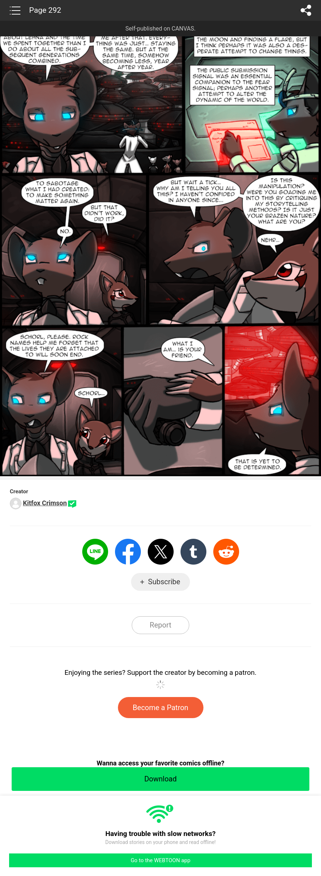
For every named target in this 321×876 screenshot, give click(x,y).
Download (160, 779)
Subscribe (164, 581)
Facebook (128, 552)
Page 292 (45, 10)
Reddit (226, 552)
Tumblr (193, 552)
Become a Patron (161, 707)
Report (160, 625)
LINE (95, 552)
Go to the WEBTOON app (160, 860)
